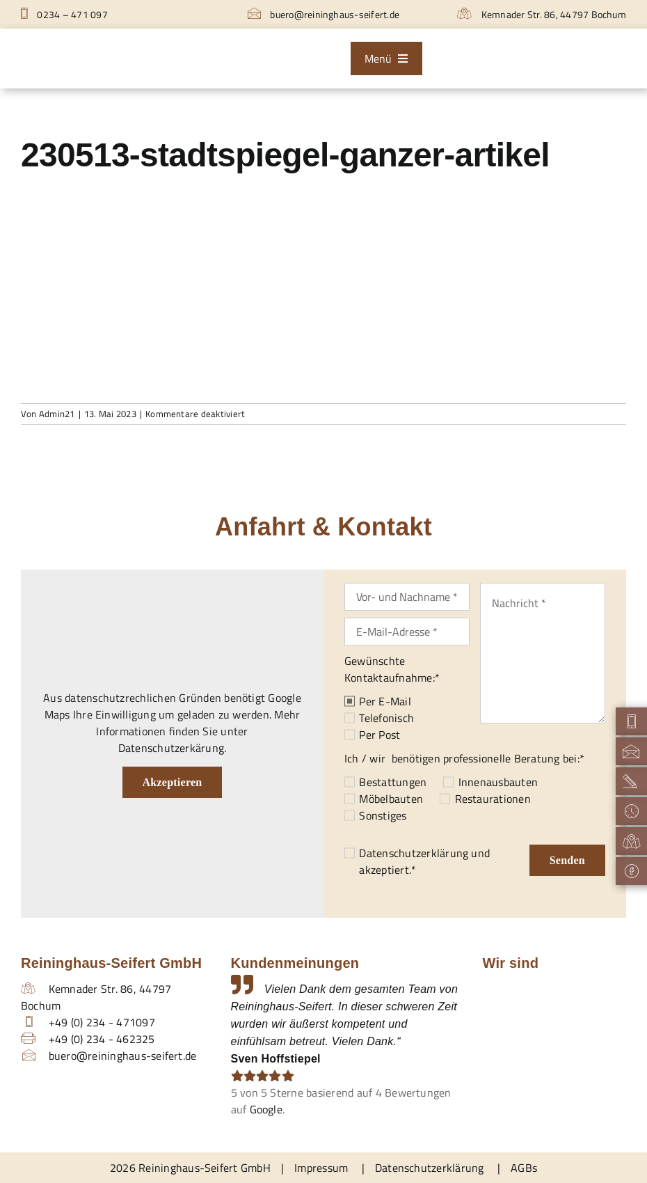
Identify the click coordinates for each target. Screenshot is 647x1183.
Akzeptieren (172, 782)
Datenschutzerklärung (413, 853)
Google (266, 1109)
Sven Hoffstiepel (276, 1059)
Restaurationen (493, 798)
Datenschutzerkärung (171, 747)
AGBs (524, 1167)
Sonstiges (382, 815)
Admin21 (57, 414)
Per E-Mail (384, 701)
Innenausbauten (498, 782)
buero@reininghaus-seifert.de (323, 14)
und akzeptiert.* (424, 861)
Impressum (321, 1167)
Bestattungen (392, 782)
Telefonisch (386, 718)
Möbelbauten (391, 798)
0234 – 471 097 (64, 14)
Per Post (379, 734)
